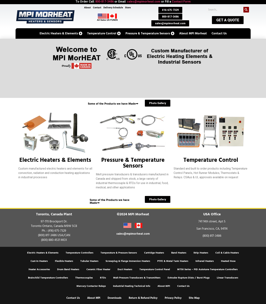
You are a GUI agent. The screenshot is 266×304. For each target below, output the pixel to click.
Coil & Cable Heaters (227, 253)
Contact (97, 8)
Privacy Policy (173, 298)
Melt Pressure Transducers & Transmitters (136, 278)
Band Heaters (178, 253)
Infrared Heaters (204, 261)
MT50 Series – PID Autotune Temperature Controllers (207, 269)
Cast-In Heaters (39, 261)
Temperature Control (210, 160)
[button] (61, 33)
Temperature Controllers (79, 253)
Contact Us (183, 286)
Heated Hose (228, 261)
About (87, 8)
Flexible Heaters (64, 261)
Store (128, 8)
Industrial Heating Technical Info (131, 286)
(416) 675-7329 (57, 230)
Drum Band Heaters (68, 269)
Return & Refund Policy (143, 298)
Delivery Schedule (113, 8)
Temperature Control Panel (154, 269)
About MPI (164, 286)
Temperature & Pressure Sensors (119, 253)
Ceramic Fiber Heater (98, 269)
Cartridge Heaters (154, 253)
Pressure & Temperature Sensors (133, 162)
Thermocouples (84, 278)
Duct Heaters (125, 269)
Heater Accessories (39, 269)
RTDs (103, 278)
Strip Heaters (200, 253)
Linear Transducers (227, 278)
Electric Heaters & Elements (55, 160)
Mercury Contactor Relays (91, 286)
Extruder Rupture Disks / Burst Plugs (189, 278)
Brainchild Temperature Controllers (48, 278)
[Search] (246, 9)
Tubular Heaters (89, 261)
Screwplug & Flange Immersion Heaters (128, 261)
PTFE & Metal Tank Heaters (172, 261)
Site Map (194, 298)
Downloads (115, 298)
